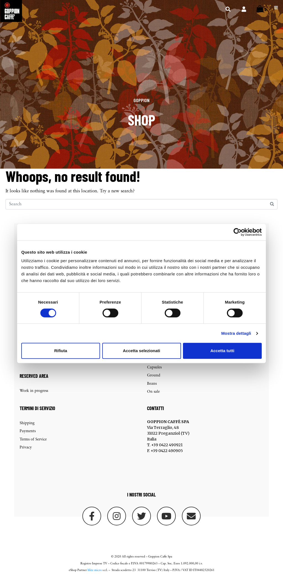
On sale (153, 398)
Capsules (154, 374)
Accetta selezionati (141, 350)
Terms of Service (33, 446)
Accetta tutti (222, 350)
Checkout (28, 366)
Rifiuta (60, 350)
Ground (153, 382)
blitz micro (95, 576)
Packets (153, 366)
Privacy (26, 454)
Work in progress (34, 397)
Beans (152, 390)
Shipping (27, 430)
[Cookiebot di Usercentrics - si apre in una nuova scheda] (237, 232)
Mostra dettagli (236, 333)
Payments (28, 438)
